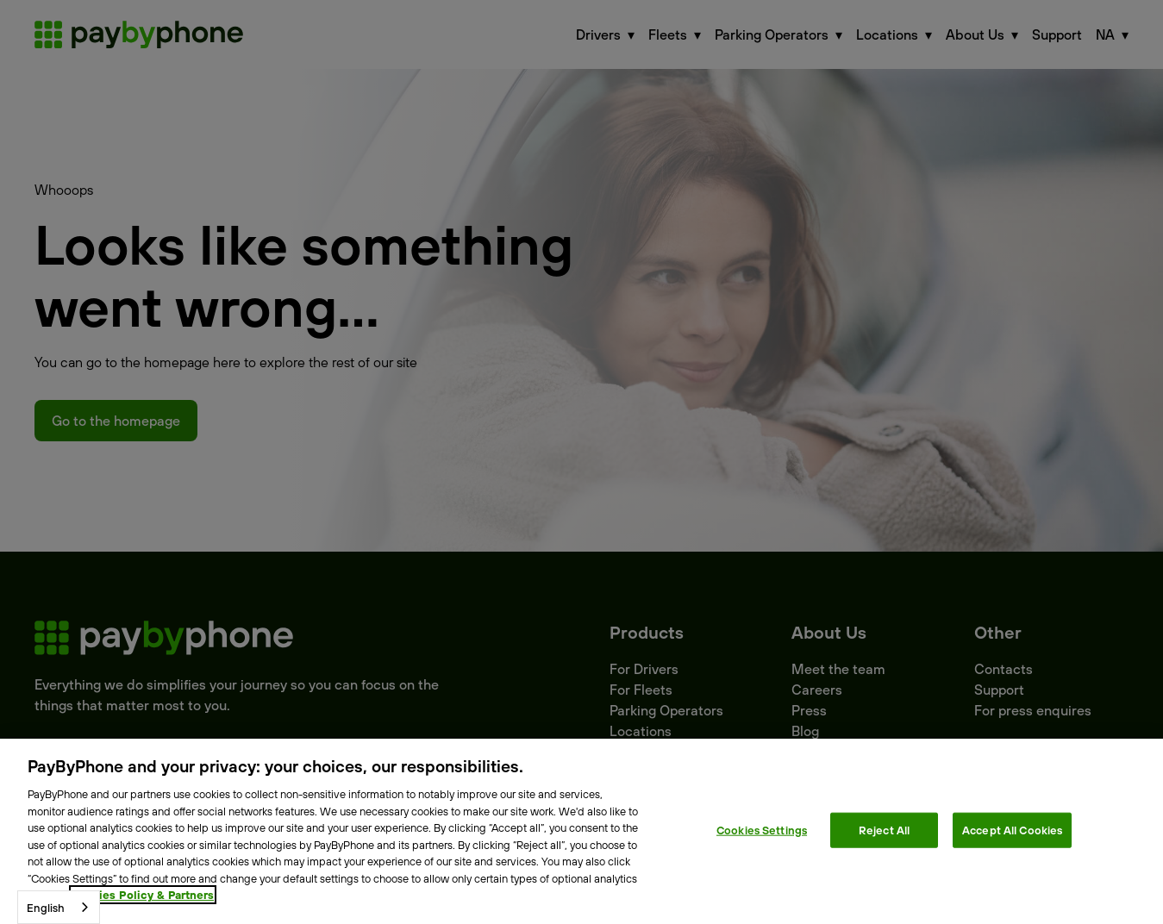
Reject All (884, 829)
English (46, 908)
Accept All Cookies (1012, 829)
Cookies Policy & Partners (143, 895)
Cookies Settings (761, 829)
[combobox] (58, 907)
